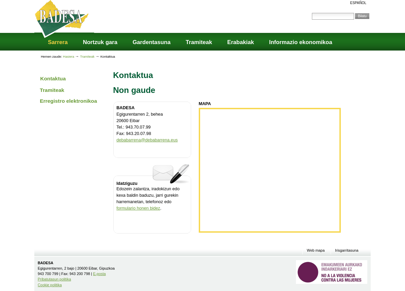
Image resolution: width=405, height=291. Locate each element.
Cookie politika (50, 285)
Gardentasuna (152, 42)
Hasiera (68, 56)
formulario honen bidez (138, 208)
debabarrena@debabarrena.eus (147, 140)
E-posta (99, 274)
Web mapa (315, 251)
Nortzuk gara (100, 42)
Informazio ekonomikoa (300, 42)
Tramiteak (199, 42)
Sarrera (58, 42)
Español (358, 3)
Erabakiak (240, 42)
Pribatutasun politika (54, 279)
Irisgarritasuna (346, 251)
